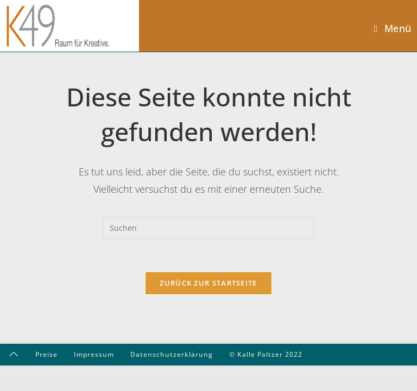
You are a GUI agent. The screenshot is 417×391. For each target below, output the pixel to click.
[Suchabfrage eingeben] (208, 228)
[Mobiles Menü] (393, 28)
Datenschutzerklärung (171, 354)
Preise (46, 354)
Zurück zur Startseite (208, 283)
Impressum (94, 354)
